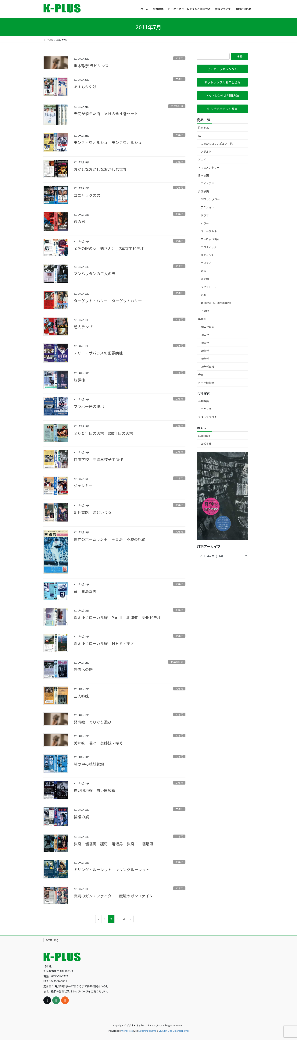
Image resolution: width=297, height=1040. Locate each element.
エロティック (208, 247)
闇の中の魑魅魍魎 (89, 764)
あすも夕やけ (85, 86)
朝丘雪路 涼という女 (93, 512)
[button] (222, 69)
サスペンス (207, 255)
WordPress (127, 1030)
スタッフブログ (207, 417)
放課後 (79, 380)
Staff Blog (204, 435)
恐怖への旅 (83, 669)
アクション (207, 207)
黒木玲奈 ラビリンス (91, 65)
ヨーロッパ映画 (210, 239)
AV (199, 135)
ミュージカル (209, 231)
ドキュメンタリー (208, 167)
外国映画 (203, 191)
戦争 (203, 271)
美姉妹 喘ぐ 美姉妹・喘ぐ (98, 743)
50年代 (179, 241)
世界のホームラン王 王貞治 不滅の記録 (109, 539)
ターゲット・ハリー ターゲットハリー (108, 300)
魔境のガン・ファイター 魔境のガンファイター (115, 896)
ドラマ (205, 215)
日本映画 (203, 175)
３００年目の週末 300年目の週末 (103, 433)
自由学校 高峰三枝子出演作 (98, 459)
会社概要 (203, 401)
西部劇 (205, 279)
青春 (203, 295)
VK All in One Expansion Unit (174, 1030)
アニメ (202, 159)
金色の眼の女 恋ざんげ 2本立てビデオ (109, 248)
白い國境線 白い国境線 (94, 790)
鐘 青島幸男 (85, 591)
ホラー (205, 223)
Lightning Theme (147, 1030)
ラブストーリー (210, 287)
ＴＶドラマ (207, 183)
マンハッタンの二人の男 (94, 273)
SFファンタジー (210, 199)
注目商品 (203, 128)
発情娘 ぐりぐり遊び (93, 722)
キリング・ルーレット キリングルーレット (111, 869)
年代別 (202, 319)
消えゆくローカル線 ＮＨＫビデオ (104, 643)
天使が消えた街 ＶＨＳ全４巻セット (106, 113)
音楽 (200, 374)
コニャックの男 (87, 195)
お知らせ (206, 443)
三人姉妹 (81, 696)
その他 (205, 311)
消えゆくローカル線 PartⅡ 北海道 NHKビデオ (117, 617)
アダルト (206, 151)
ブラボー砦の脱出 (89, 406)
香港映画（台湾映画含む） (217, 303)
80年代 (179, 58)
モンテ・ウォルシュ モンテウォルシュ (108, 142)
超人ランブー (85, 326)
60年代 (179, 162)
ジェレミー (83, 485)
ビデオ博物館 (206, 383)
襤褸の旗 (81, 816)
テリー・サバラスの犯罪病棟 (98, 353)
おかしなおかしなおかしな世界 (100, 169)
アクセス (206, 409)
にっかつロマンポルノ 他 (217, 143)
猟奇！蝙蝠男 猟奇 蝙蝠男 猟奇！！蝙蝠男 (113, 843)
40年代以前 (177, 662)
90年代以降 (177, 106)
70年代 (179, 79)
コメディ (206, 263)
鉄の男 (79, 221)
